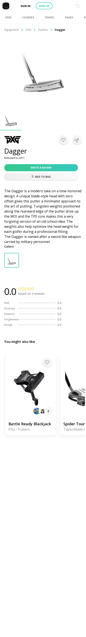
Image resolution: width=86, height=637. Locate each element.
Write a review (41, 167)
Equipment (13, 30)
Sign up (44, 6)
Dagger (60, 30)
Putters (45, 30)
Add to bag (41, 177)
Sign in (25, 6)
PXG (31, 30)
